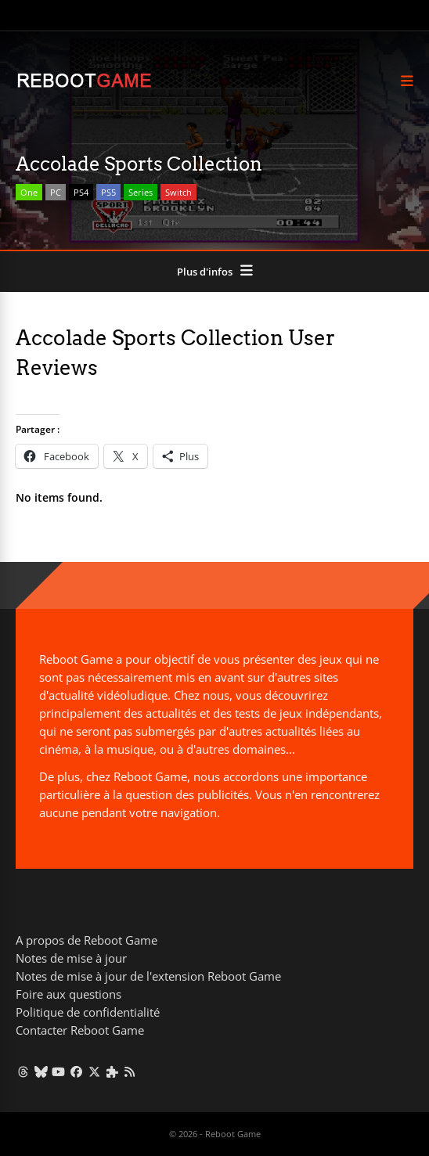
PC (55, 192)
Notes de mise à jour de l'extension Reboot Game (148, 976)
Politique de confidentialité (88, 1012)
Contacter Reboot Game (80, 1030)
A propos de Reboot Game (86, 940)
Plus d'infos (205, 272)
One (29, 192)
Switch (178, 192)
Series (140, 192)
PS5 (108, 192)
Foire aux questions (68, 994)
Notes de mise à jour (71, 958)
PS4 (81, 192)
